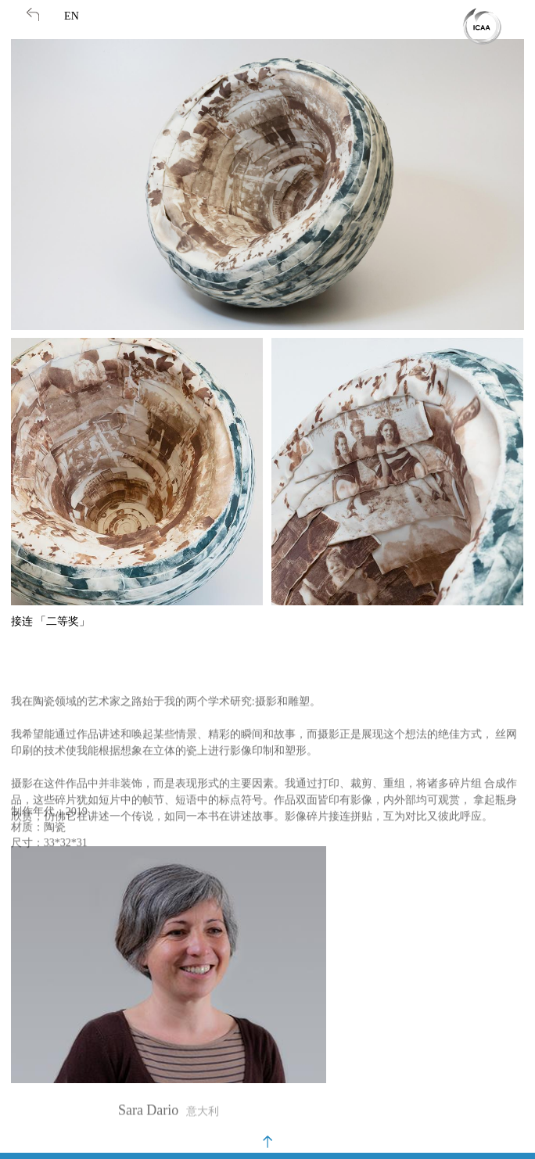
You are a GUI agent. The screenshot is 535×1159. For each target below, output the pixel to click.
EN (71, 16)
